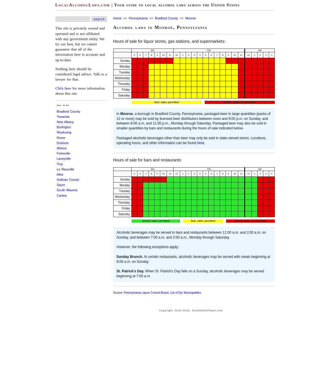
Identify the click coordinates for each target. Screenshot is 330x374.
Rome (61, 137)
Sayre (61, 185)
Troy (60, 164)
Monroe (190, 18)
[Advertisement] (17, 86)
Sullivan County (68, 179)
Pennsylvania (138, 18)
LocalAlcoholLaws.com (82, 5)
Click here (63, 88)
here (200, 143)
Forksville (63, 153)
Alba (60, 174)
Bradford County (68, 111)
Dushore (63, 143)
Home (117, 18)
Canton (62, 195)
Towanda (63, 116)
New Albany (65, 122)
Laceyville (64, 158)
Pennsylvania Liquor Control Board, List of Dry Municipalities (162, 292)
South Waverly (67, 190)
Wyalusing (64, 132)
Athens (62, 148)
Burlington (64, 127)
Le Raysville (65, 169)
